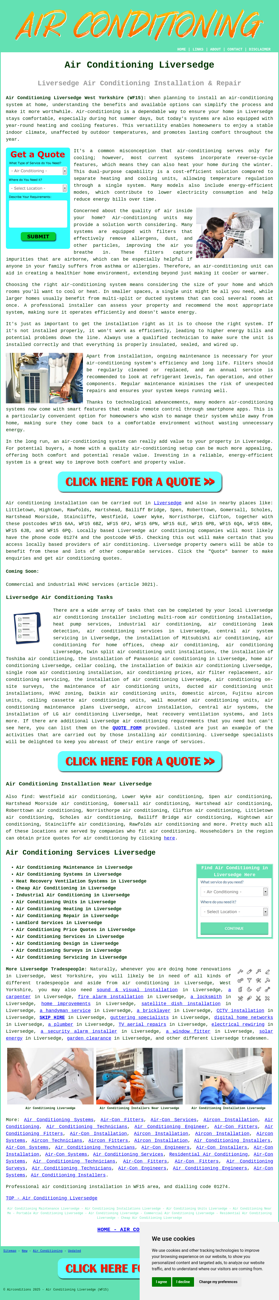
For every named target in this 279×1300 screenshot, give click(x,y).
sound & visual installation (137, 989)
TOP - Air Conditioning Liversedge (51, 1198)
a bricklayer (154, 1010)
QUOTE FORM (127, 728)
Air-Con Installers (221, 1147)
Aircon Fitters (108, 1140)
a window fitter (188, 1031)
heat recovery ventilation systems (195, 714)
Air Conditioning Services (128, 1154)
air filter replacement (228, 672)
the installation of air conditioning (126, 679)
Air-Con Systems (27, 1147)
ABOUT (215, 49)
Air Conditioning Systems (59, 1119)
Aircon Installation (231, 1119)
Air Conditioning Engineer (170, 1126)
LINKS (198, 49)
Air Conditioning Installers (232, 1140)
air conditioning (125, 544)
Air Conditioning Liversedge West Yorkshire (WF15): (76, 97)
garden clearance (89, 1038)
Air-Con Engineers (165, 1147)
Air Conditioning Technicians (86, 1126)
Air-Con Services (174, 1119)
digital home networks (243, 1017)
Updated (74, 1251)
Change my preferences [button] (218, 1282)
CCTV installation (240, 1010)
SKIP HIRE (52, 1017)
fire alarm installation (110, 996)
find (26, 796)
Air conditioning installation (46, 503)
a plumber (60, 1024)
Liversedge (167, 503)
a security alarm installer (79, 1031)
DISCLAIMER (260, 49)
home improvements (66, 1003)
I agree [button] (161, 1282)
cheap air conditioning (184, 645)
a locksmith (206, 996)
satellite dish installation (180, 1003)
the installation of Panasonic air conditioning (142, 658)
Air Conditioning (47, 1251)
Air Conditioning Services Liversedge (81, 853)
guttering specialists (139, 1017)
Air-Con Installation (98, 1133)
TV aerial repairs (142, 1024)
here (169, 838)
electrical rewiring (237, 1024)
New (24, 1251)
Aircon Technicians (57, 1140)
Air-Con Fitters (122, 1119)
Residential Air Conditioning (208, 1154)
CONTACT (235, 49)
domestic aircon (203, 693)
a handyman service (65, 1010)
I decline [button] (183, 1282)
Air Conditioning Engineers (210, 1168)
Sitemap (9, 1251)
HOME (181, 49)
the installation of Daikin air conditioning (179, 665)
